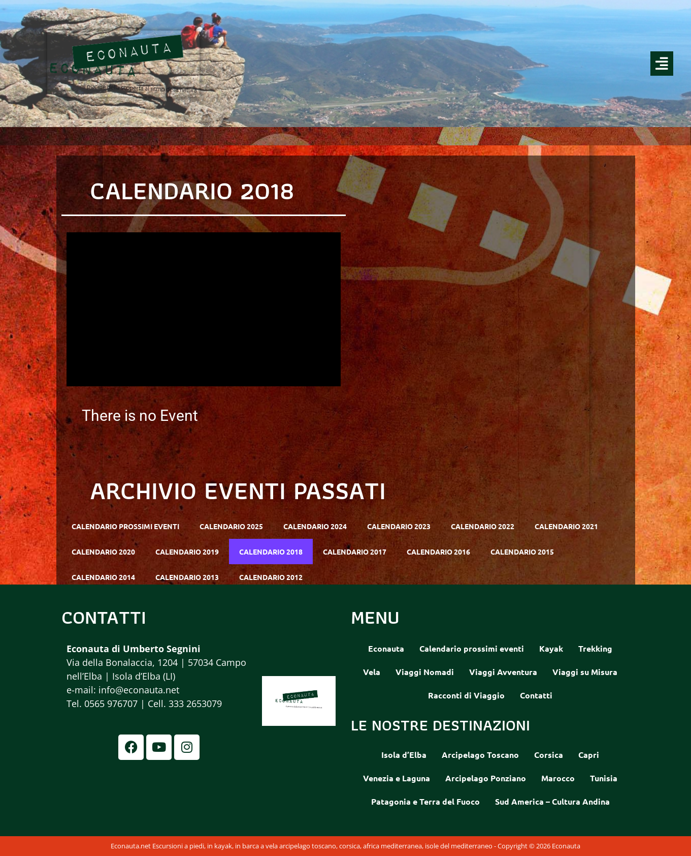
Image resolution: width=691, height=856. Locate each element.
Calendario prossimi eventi (125, 526)
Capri (588, 754)
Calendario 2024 (315, 526)
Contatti (536, 695)
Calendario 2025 (231, 526)
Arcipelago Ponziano (485, 778)
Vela (371, 671)
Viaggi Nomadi (425, 671)
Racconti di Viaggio (466, 695)
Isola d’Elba (403, 754)
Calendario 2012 (271, 577)
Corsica (548, 754)
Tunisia (603, 778)
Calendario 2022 (482, 526)
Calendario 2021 (566, 526)
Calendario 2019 (187, 551)
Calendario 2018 (271, 551)
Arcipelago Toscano (480, 754)
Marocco (558, 778)
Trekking (595, 648)
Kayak (551, 648)
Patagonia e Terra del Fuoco (425, 801)
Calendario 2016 (438, 551)
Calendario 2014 (103, 577)
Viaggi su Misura (584, 671)
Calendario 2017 (354, 551)
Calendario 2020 (103, 551)
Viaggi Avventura (503, 671)
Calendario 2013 (187, 577)
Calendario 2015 (522, 551)
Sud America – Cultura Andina (552, 801)
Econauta (386, 648)
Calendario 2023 (399, 526)
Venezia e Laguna (396, 778)
